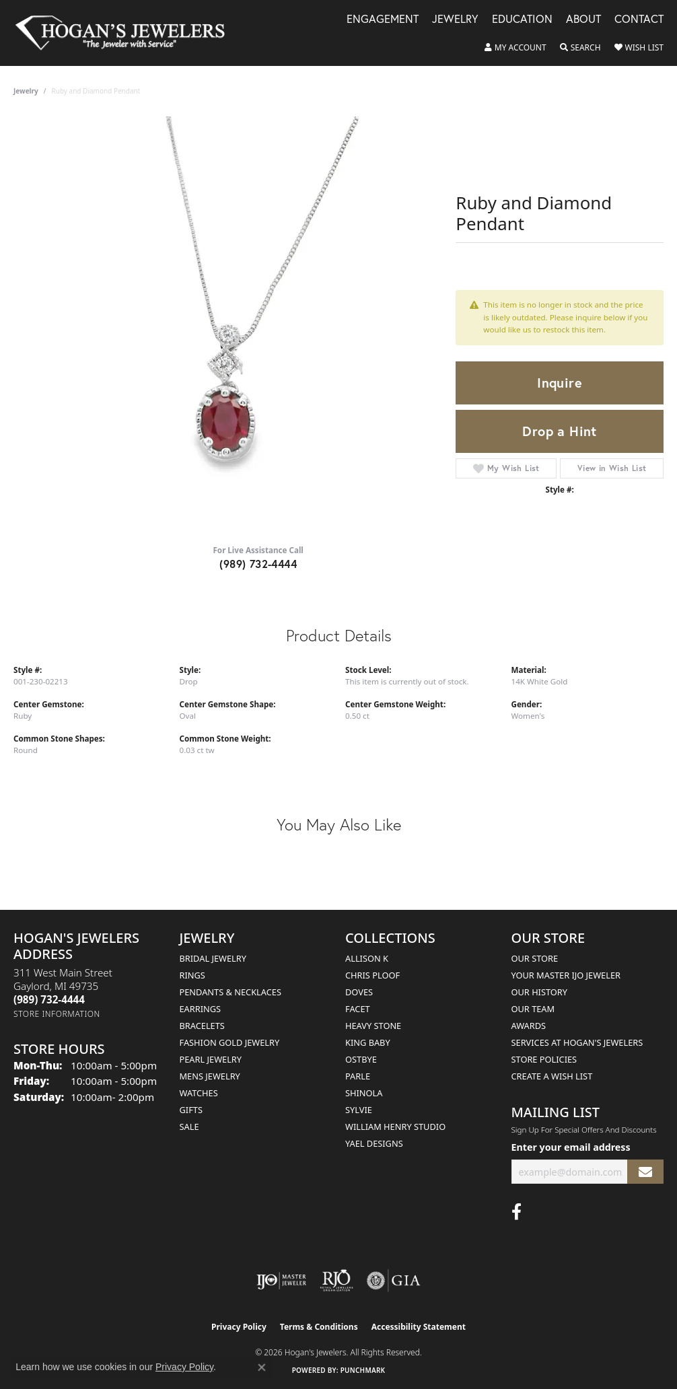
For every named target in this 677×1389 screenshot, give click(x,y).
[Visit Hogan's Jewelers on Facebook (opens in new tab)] (516, 1212)
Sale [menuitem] (189, 1126)
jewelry (25, 91)
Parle (357, 1076)
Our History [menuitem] (539, 992)
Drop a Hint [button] (559, 431)
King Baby (367, 1042)
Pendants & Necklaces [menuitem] (230, 992)
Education (522, 19)
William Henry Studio (395, 1126)
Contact (639, 19)
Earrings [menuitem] (200, 1009)
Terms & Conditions (319, 1326)
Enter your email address (571, 1147)
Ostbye (361, 1059)
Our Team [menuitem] (533, 1009)
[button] (515, 48)
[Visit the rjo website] (336, 1280)
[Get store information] (56, 1014)
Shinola (363, 1093)
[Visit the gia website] (394, 1280)
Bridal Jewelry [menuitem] (213, 958)
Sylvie (358, 1110)
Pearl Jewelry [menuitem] (211, 1059)
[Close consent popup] (262, 1367)
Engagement (383, 19)
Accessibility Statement (418, 1326)
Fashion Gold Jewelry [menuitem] (230, 1042)
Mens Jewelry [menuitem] (210, 1076)
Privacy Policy (238, 1326)
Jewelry (455, 19)
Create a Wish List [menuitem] (552, 1076)
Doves (359, 992)
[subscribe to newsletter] (645, 1172)
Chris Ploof (372, 975)
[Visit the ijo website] (281, 1280)
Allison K (366, 958)
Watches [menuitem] (199, 1093)
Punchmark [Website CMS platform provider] (363, 1370)
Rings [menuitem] (192, 975)
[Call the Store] (49, 999)
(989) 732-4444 (258, 564)
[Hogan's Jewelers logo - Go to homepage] (125, 32)
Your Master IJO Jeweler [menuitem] (566, 975)
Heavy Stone (373, 1026)
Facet (357, 1009)
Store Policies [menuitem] (544, 1059)
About (583, 19)
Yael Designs (374, 1143)
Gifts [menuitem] (191, 1110)
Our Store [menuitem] (535, 958)
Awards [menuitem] (528, 1026)
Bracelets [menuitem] (202, 1026)
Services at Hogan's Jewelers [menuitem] (577, 1042)
